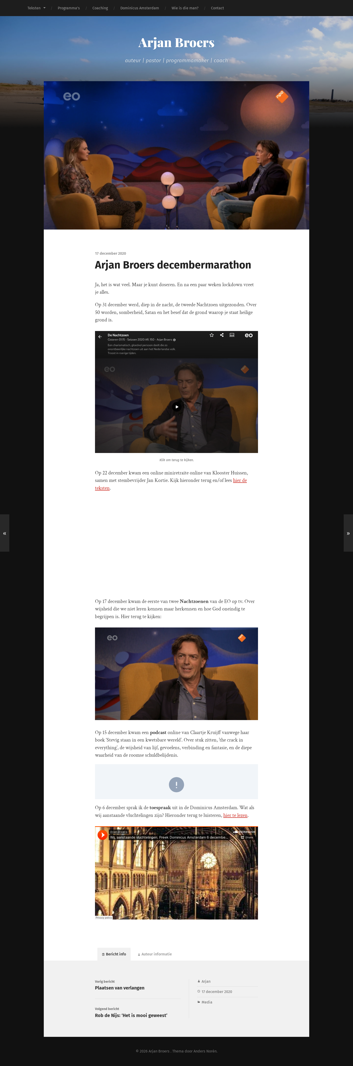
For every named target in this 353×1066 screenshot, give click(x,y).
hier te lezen (235, 815)
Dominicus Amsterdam (139, 8)
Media (207, 1002)
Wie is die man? (185, 8)
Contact (217, 8)
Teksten (34, 8)
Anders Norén (205, 1051)
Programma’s (69, 8)
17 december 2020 (217, 991)
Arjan (206, 981)
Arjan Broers (176, 42)
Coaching (100, 8)
